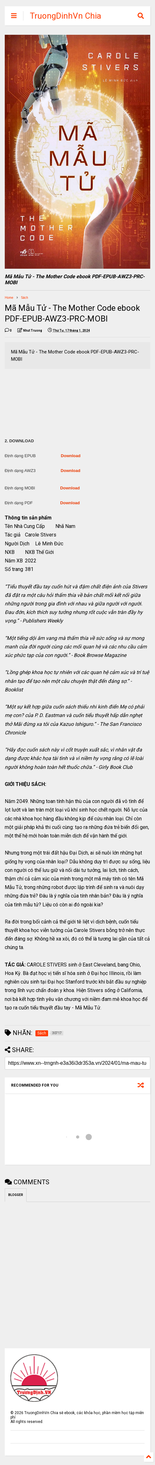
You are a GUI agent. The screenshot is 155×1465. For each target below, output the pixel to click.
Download (70, 455)
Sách (24, 297)
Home (9, 297)
